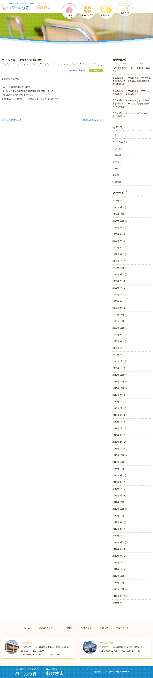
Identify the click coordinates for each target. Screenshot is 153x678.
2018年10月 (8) (119, 468)
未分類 (115, 175)
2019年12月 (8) (119, 375)
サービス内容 (67, 628)
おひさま (116, 148)
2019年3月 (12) (119, 435)
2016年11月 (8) (119, 582)
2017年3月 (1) (119, 556)
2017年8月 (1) (119, 529)
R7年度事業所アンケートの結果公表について (131, 69)
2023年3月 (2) (119, 234)
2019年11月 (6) (119, 381)
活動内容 (116, 182)
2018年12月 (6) (119, 455)
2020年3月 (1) (119, 354)
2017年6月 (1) (119, 542)
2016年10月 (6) (119, 589)
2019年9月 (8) (119, 395)
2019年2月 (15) (119, 442)
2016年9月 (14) (119, 596)
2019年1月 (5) (119, 448)
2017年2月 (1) (119, 562)
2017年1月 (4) (119, 569)
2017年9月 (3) (119, 522)
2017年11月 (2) (119, 509)
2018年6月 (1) (119, 482)
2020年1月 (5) (119, 368)
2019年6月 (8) (119, 415)
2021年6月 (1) (119, 288)
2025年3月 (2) (119, 207)
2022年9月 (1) (119, 241)
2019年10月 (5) (119, 388)
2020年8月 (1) (119, 341)
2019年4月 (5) (119, 428)
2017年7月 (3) (119, 535)
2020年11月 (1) (119, 321)
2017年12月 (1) (119, 502)
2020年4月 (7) (119, 348)
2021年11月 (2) (119, 267)
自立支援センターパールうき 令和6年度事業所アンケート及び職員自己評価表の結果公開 (131, 103)
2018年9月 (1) (119, 475)
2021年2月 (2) (119, 308)
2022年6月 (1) (119, 247)
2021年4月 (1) (119, 294)
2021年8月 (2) (119, 274)
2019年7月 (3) (119, 408)
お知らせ (116, 155)
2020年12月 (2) (119, 314)
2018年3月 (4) (119, 495)
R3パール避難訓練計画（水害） (17, 87)
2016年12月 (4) (119, 576)
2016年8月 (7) (119, 602)
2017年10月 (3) (119, 515)
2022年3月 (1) (119, 254)
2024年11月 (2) (119, 221)
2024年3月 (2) (119, 227)
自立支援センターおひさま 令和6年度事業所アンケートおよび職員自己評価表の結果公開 (131, 80)
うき (96, 71)
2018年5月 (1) (119, 488)
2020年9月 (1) (119, 334)
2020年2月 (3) (119, 361)
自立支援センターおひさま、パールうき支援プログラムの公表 (131, 92)
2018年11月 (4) (119, 462)
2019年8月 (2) (119, 401)
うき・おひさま (120, 141)
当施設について (45, 628)
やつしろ (116, 162)
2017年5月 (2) (119, 549)
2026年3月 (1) (119, 200)
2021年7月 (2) (119, 281)
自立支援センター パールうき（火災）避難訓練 (129, 115)
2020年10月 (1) (119, 328)
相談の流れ (86, 628)
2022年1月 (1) (119, 261)
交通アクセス (122, 628)
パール (115, 168)
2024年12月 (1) (119, 214)
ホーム (27, 628)
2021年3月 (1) (119, 301)
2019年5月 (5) (119, 421)
